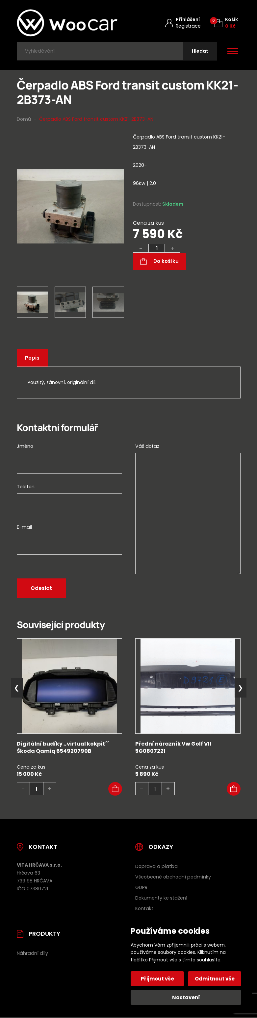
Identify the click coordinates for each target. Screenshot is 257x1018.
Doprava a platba (156, 866)
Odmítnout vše (215, 978)
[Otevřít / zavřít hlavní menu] (233, 51)
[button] (115, 789)
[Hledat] (200, 51)
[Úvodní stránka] (67, 23)
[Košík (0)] (226, 23)
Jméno (25, 446)
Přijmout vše (157, 978)
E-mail (24, 527)
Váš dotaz (147, 446)
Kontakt (144, 908)
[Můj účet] (183, 23)
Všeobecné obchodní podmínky (173, 877)
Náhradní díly (32, 953)
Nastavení (186, 997)
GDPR (141, 887)
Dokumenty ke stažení (161, 898)
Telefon (26, 486)
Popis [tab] (32, 357)
